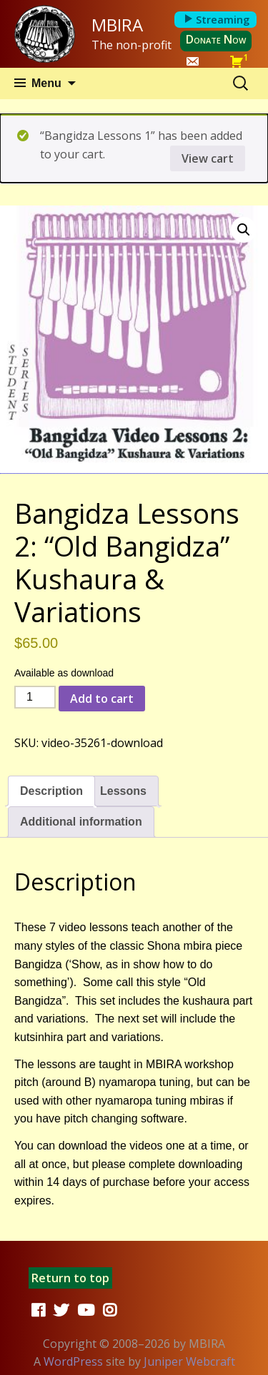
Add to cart (102, 698)
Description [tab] (51, 791)
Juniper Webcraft (189, 1361)
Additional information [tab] (81, 822)
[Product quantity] (35, 697)
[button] (244, 230)
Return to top (70, 1278)
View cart (208, 158)
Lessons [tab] (123, 791)
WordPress (73, 1361)
